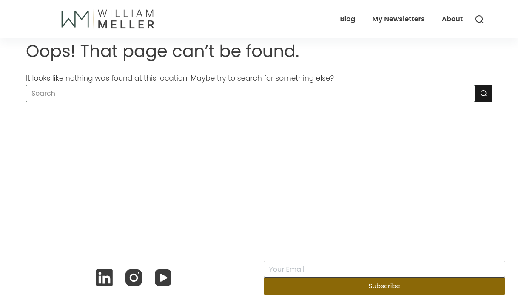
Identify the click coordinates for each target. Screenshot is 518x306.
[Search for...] (250, 93)
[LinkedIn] (104, 277)
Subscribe (384, 285)
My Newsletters (398, 19)
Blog (347, 19)
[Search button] (483, 93)
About (452, 19)
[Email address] (385, 269)
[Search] (479, 19)
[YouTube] (163, 277)
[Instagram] (133, 277)
